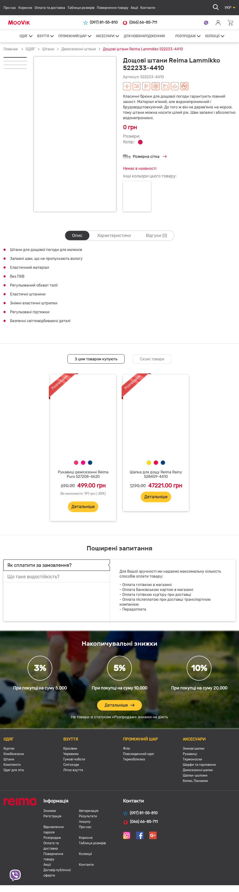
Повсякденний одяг (138, 754)
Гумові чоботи (74, 759)
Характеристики (114, 235)
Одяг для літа (14, 770)
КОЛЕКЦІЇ (212, 36)
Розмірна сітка (145, 157)
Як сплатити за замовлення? (39, 565)
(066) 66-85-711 (139, 22)
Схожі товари (152, 359)
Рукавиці (190, 754)
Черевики (71, 754)
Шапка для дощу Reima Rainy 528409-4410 (156, 474)
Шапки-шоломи (195, 776)
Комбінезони (14, 754)
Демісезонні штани (78, 49)
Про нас (10, 8)
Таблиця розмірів (81, 8)
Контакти (147, 8)
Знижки (49, 811)
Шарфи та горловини (199, 765)
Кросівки (70, 749)
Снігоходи (71, 765)
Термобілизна (134, 759)
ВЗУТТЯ (43, 36)
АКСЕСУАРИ (105, 36)
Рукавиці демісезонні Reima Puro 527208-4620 (83, 474)
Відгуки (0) (156, 235)
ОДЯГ (24, 36)
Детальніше (83, 506)
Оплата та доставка (50, 8)
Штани (48, 49)
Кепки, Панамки (195, 781)
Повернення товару (112, 8)
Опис (77, 235)
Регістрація (52, 816)
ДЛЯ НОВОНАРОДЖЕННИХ (144, 36)
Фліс (126, 749)
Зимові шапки (193, 749)
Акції (134, 8)
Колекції (85, 854)
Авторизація (88, 811)
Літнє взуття (73, 770)
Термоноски (192, 759)
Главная (11, 49)
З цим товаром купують (96, 359)
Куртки (9, 749)
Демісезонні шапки (198, 770)
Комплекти (12, 765)
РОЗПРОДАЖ (185, 36)
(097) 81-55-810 (100, 22)
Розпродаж (52, 838)
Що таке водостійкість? (33, 576)
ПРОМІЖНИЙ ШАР (72, 36)
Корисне (25, 8)
